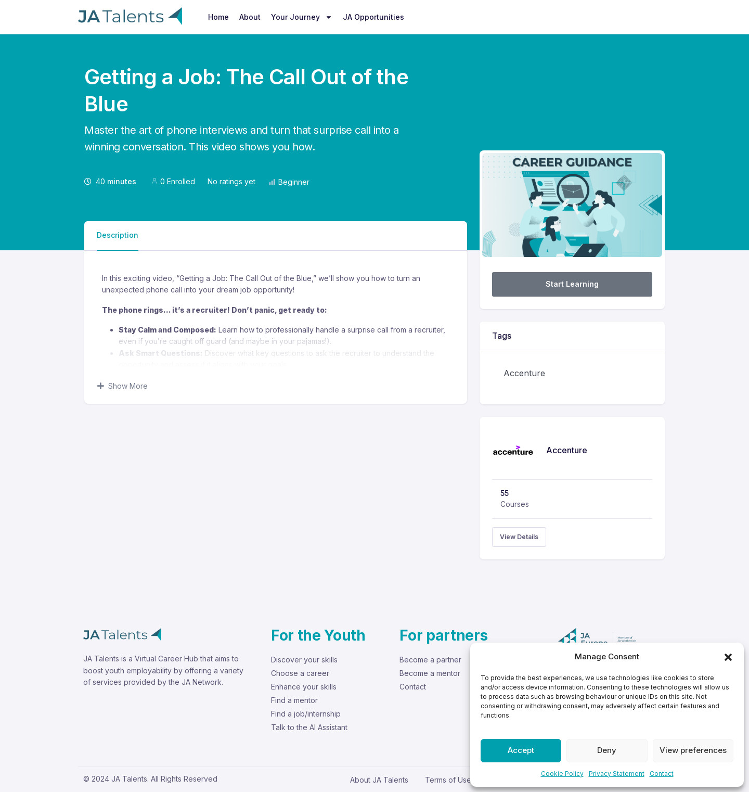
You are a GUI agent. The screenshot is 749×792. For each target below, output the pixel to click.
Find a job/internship (306, 713)
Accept (521, 750)
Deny (606, 750)
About (250, 16)
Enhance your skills (304, 686)
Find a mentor (294, 700)
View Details (519, 537)
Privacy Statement (616, 773)
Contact (662, 773)
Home (218, 16)
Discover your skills (304, 659)
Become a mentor (429, 673)
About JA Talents (379, 779)
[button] (728, 657)
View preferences (693, 750)
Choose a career (300, 673)
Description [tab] (117, 235)
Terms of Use (448, 779)
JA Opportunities (373, 16)
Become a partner (430, 659)
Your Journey (301, 17)
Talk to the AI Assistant (309, 727)
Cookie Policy (562, 773)
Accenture (524, 373)
